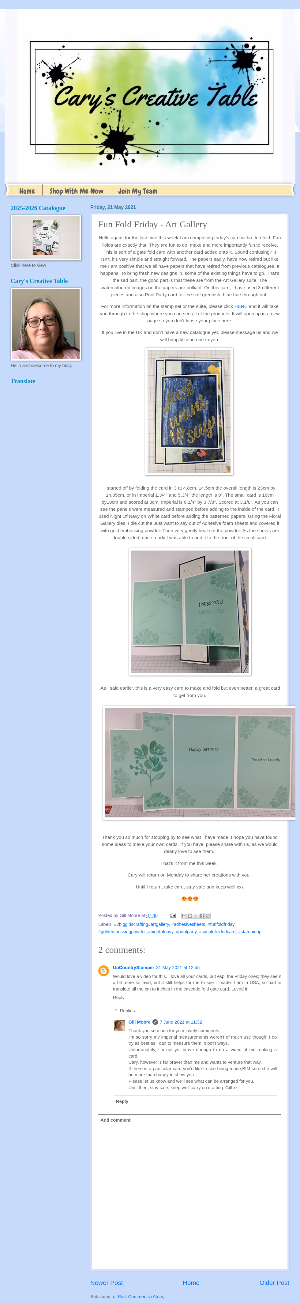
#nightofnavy (160, 931)
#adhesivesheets (188, 924)
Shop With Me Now (76, 191)
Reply (119, 997)
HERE (240, 306)
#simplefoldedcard (217, 931)
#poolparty (186, 931)
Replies (127, 1010)
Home (27, 191)
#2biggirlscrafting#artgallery (141, 924)
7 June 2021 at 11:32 (181, 1022)
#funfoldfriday (221, 924)
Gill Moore (140, 1022)
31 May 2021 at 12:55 (178, 967)
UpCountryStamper (133, 967)
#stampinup (249, 931)
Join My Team (137, 191)
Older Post (274, 1282)
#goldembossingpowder (122, 931)
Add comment (115, 1120)
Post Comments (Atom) (141, 1296)
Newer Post (106, 1282)
